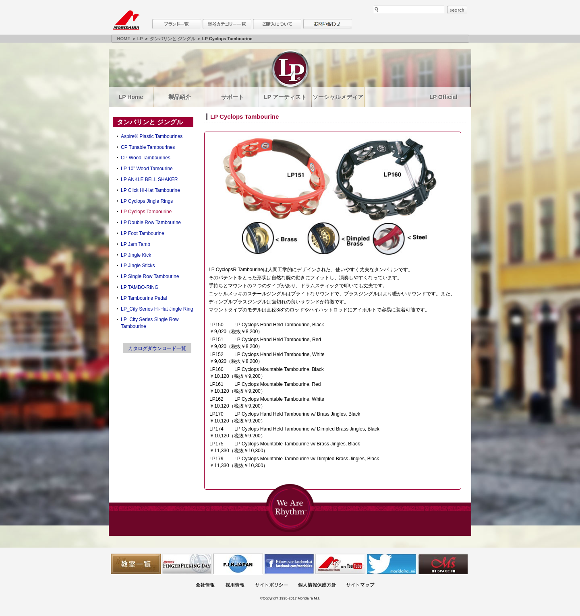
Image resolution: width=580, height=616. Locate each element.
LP (140, 38)
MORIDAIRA (126, 20)
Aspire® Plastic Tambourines (151, 136)
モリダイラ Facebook (289, 564)
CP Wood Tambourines (145, 158)
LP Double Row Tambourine (151, 222)
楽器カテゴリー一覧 (227, 24)
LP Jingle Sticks (138, 265)
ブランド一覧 (176, 24)
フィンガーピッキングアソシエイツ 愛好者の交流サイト (187, 564)
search (457, 10)
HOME (123, 38)
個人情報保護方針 (317, 585)
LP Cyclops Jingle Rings (147, 201)
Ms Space (443, 564)
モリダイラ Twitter (391, 564)
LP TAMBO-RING (139, 287)
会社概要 (205, 585)
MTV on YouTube (340, 564)
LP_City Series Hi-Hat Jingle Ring (157, 309)
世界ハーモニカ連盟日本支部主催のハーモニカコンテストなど (238, 564)
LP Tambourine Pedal (144, 298)
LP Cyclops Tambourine (146, 211)
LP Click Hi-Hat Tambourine (150, 190)
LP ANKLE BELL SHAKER (149, 179)
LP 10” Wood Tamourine (147, 168)
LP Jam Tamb (135, 244)
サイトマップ (360, 585)
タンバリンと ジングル (172, 38)
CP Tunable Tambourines (148, 147)
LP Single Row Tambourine (150, 276)
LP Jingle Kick (136, 255)
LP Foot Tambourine (142, 233)
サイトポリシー (271, 585)
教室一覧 (136, 564)
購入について (277, 24)
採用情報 (235, 585)
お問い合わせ (327, 24)
